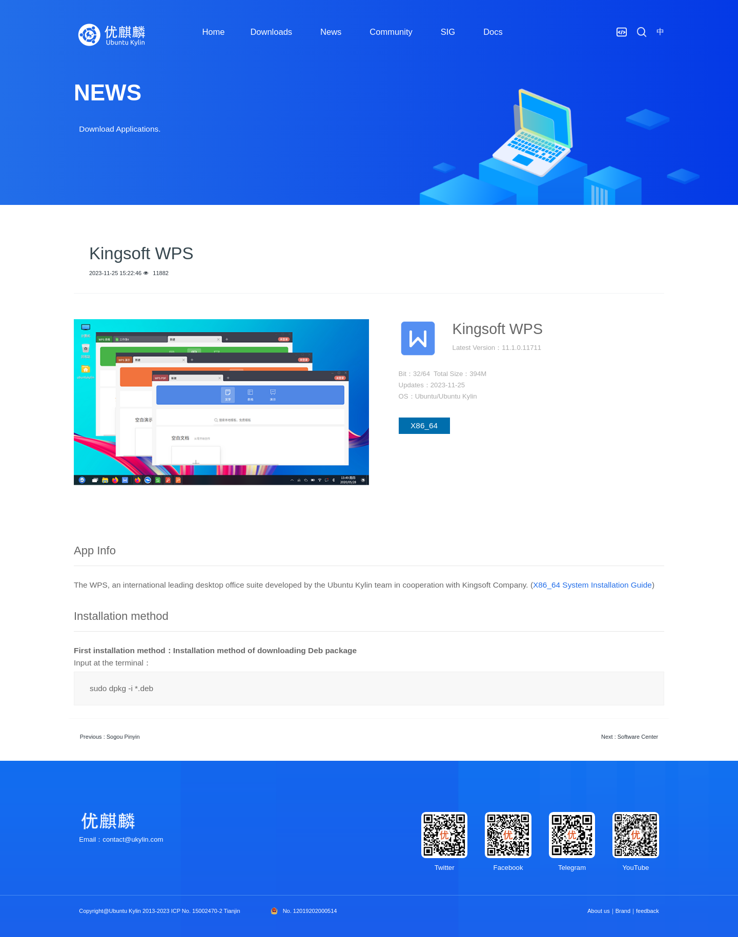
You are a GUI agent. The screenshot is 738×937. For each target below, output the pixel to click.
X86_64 (424, 425)
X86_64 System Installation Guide (592, 584)
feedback (647, 911)
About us (598, 911)
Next (629, 737)
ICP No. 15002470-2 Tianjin (205, 911)
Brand (623, 911)
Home (213, 31)
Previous (110, 737)
